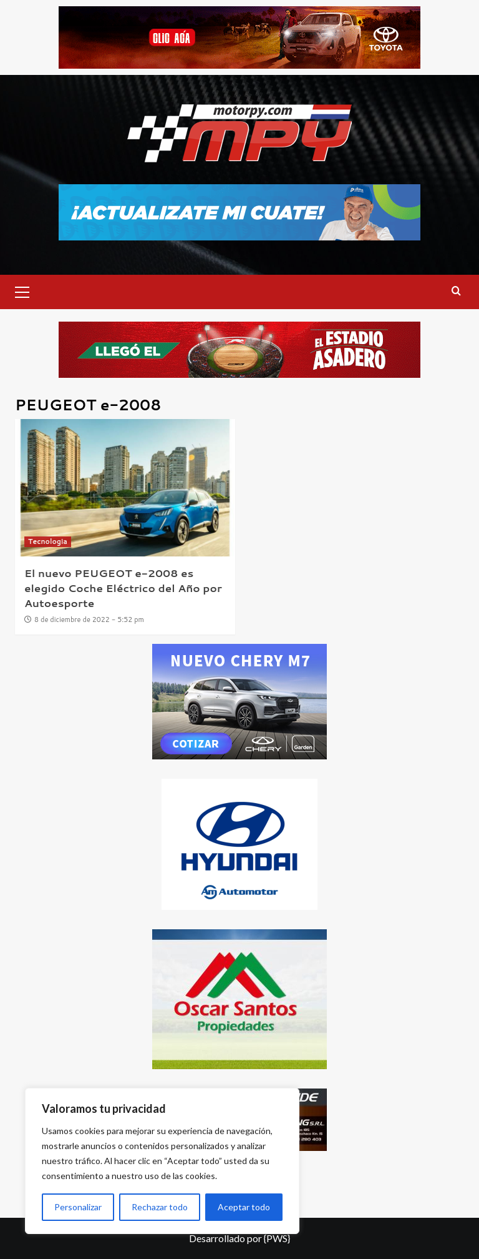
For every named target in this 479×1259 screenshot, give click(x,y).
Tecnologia (47, 541)
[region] (162, 1161)
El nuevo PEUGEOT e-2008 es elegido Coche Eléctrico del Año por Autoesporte (123, 587)
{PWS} (277, 1238)
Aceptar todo (244, 1207)
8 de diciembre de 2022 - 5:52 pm (89, 620)
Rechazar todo (160, 1207)
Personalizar (78, 1207)
